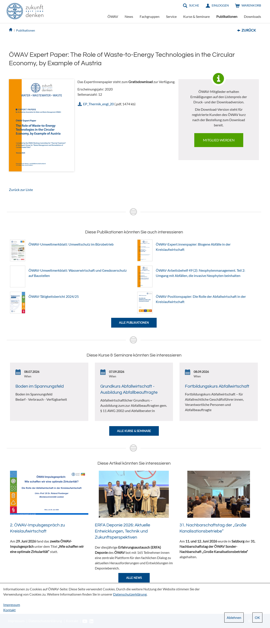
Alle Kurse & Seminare (134, 431)
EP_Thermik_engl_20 (98, 104)
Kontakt (9, 610)
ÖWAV (112, 16)
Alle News (134, 577)
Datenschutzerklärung (130, 594)
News (129, 16)
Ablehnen (234, 617)
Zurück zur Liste (21, 190)
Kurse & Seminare (196, 16)
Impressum (11, 605)
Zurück (248, 30)
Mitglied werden (219, 140)
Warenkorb (251, 5)
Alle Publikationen (134, 322)
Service (171, 16)
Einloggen (220, 5)
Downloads (252, 16)
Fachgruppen (149, 16)
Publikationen (226, 16)
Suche (194, 5)
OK (257, 617)
